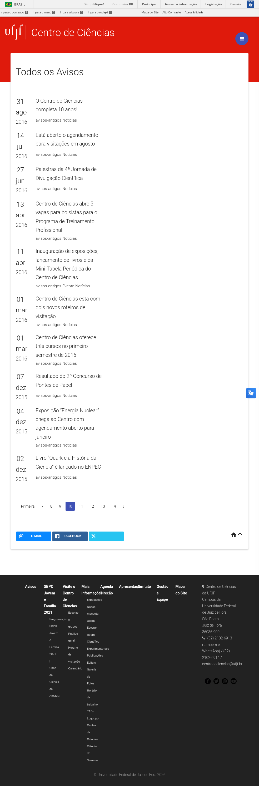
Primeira (27, 506)
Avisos (30, 586)
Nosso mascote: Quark (93, 614)
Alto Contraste (171, 12)
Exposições (94, 600)
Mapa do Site (150, 12)
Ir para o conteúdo (14, 12)
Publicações (95, 655)
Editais (91, 662)
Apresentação (130, 586)
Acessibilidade (194, 12)
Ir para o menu (44, 12)
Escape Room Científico (93, 634)
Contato (144, 586)
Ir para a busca (71, 12)
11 (81, 506)
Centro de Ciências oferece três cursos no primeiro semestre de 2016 (66, 346)
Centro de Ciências (73, 32)
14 (114, 506)
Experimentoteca (98, 648)
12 (92, 506)
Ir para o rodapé (100, 12)
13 (103, 506)
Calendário (75, 668)
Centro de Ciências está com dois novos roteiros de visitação (68, 307)
